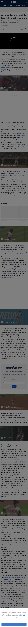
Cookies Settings (14, 620)
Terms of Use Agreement (15, 617)
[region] (14, 617)
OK (14, 624)
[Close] (26, 610)
